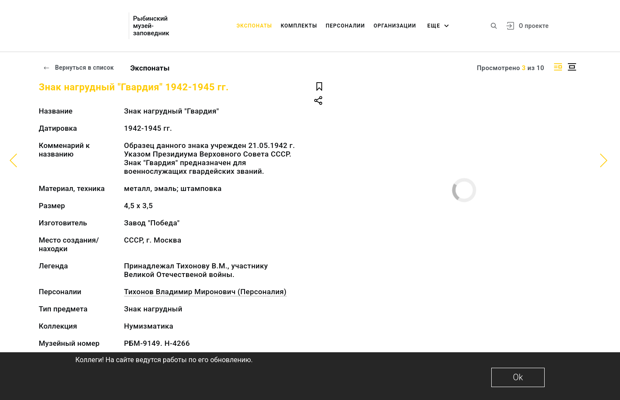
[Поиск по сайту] (493, 25)
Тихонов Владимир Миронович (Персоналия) (205, 291)
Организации (395, 26)
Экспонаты (254, 26)
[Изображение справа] (558, 67)
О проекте (534, 25)
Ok (518, 377)
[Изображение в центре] (572, 67)
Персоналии (345, 26)
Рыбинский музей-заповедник (151, 26)
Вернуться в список (78, 67)
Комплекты (299, 26)
